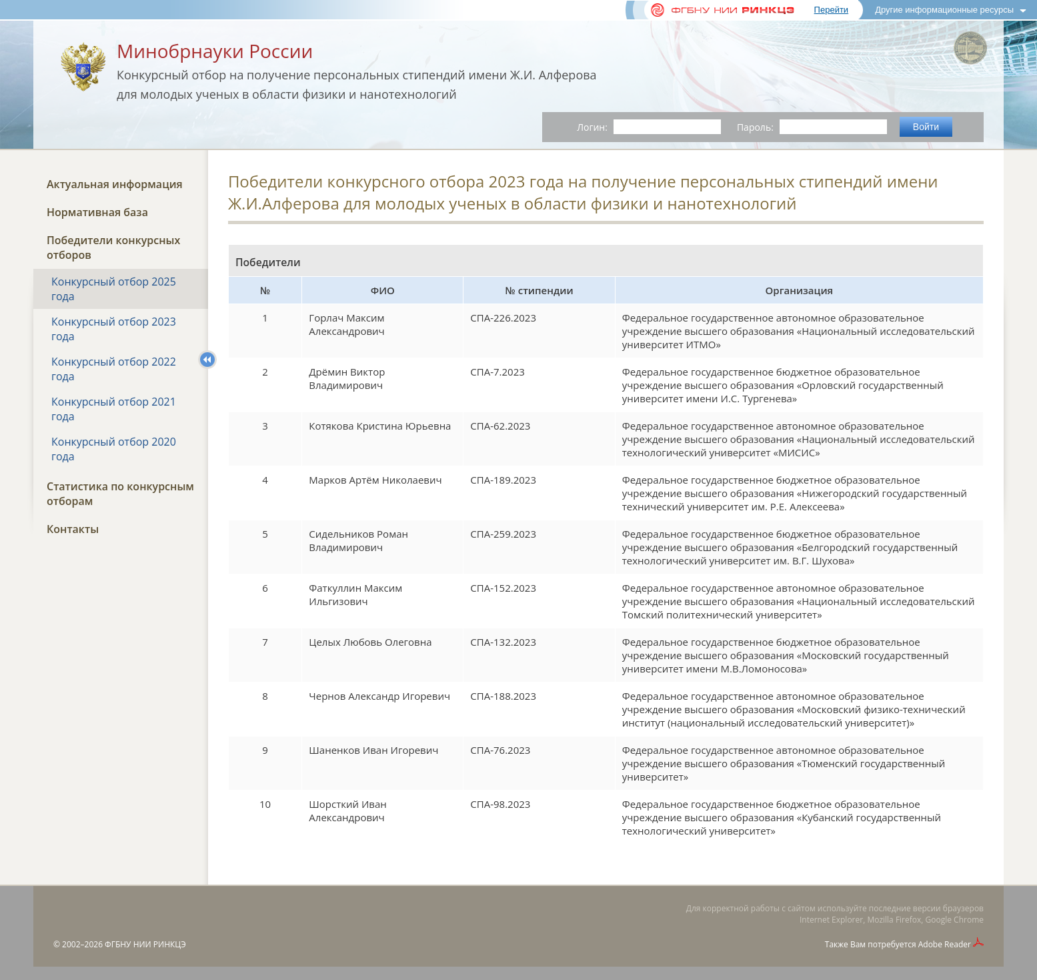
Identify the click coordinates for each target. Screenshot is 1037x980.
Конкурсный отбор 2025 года (113, 289)
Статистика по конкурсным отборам (120, 493)
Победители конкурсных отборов (113, 247)
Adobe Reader (944, 944)
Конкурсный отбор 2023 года (113, 329)
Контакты (73, 529)
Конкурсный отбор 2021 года (113, 409)
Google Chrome (955, 919)
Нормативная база (97, 212)
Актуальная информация (115, 184)
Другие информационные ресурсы (944, 10)
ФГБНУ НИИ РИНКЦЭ (145, 944)
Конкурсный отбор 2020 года (113, 449)
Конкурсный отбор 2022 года (113, 369)
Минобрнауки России (215, 50)
